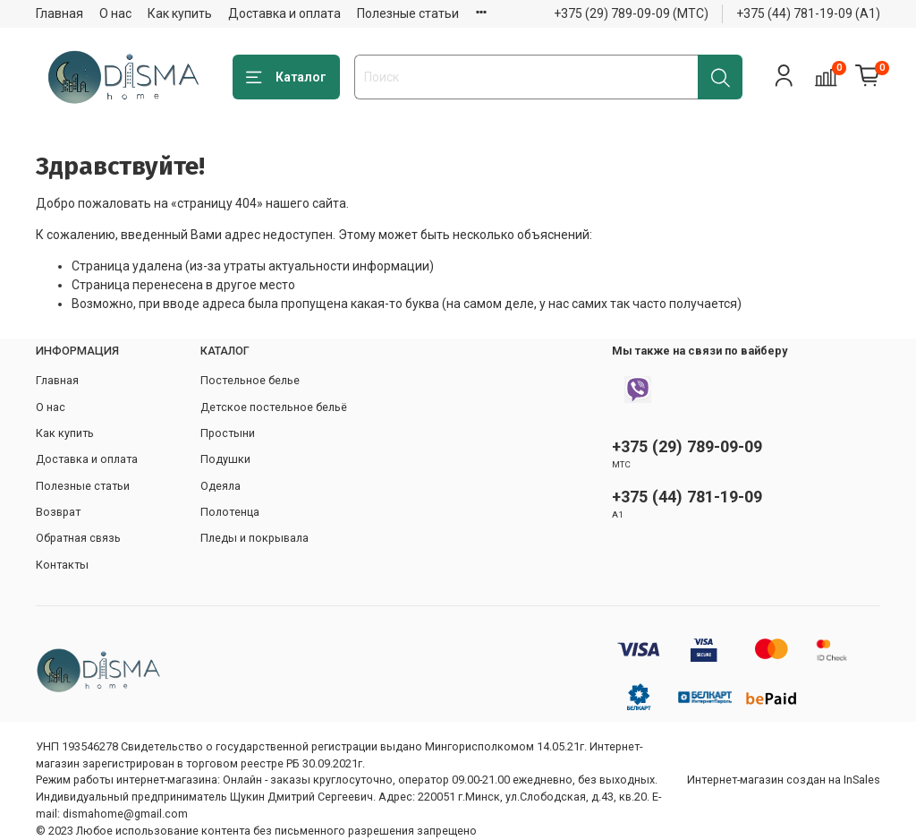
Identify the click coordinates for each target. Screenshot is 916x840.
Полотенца (229, 512)
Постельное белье (250, 380)
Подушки (225, 459)
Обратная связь (78, 537)
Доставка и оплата (284, 13)
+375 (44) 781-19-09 (687, 496)
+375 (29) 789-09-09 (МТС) (631, 13)
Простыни (227, 433)
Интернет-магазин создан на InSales (783, 779)
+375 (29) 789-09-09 (687, 446)
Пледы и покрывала (254, 537)
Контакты (62, 564)
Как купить (180, 13)
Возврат (58, 512)
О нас (115, 13)
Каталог (286, 78)
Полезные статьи (408, 13)
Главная (59, 13)
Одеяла (220, 486)
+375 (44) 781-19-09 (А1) (808, 13)
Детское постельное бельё (273, 407)
